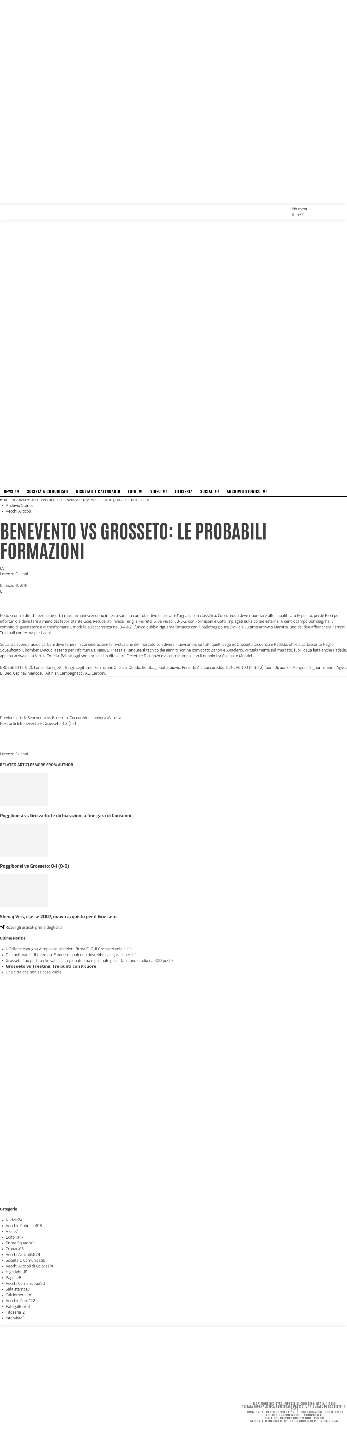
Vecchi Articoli (52, 499)
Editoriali (15, 1237)
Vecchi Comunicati (25, 1283)
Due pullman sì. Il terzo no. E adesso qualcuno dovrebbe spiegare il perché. (71, 954)
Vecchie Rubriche (24, 1225)
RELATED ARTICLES (17, 764)
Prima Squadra (20, 1243)
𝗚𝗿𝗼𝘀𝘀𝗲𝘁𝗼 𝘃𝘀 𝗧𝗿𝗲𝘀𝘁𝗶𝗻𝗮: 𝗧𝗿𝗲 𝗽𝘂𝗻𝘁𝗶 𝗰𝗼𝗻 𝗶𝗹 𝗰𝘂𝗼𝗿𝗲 (51, 966)
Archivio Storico (25, 499)
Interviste (15, 1318)
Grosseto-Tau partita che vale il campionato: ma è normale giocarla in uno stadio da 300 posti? (90, 960)
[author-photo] (11, 748)
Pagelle (13, 1277)
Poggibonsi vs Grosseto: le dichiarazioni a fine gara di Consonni (65, 816)
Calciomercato (19, 1295)
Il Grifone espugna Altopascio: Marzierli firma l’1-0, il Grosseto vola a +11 (69, 949)
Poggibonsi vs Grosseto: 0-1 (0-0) (34, 866)
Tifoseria (15, 1312)
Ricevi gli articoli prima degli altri (31, 927)
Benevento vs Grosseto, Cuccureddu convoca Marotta (74, 717)
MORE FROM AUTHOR (54, 764)
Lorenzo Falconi (14, 574)
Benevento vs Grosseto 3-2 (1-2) (48, 723)
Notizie (14, 1220)
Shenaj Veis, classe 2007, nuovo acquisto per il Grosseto (58, 917)
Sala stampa (18, 1289)
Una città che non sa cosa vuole (33, 972)
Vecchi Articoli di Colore (29, 1266)
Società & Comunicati (25, 1260)
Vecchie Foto (20, 1300)
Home (5, 499)
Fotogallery (18, 1306)
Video (12, 1231)
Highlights (16, 1271)
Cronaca (15, 1248)
